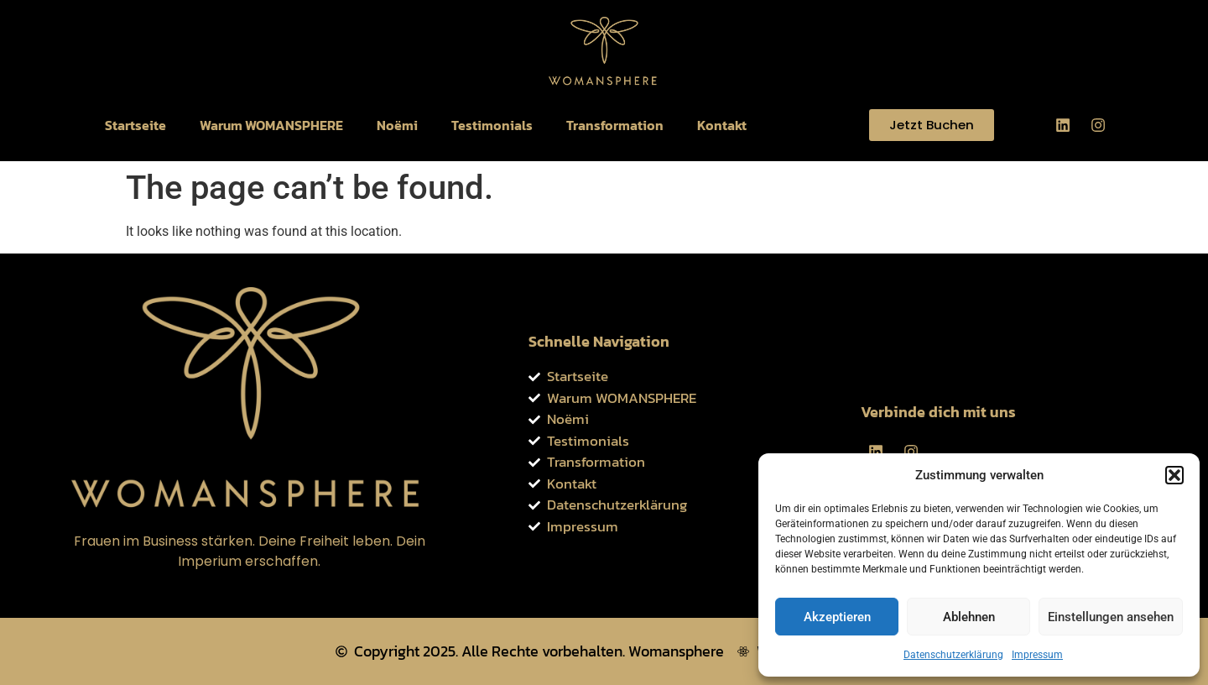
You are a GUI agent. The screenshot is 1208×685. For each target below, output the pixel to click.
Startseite (135, 125)
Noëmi (397, 125)
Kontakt (722, 125)
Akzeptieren (837, 617)
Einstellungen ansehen (1111, 617)
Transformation (615, 125)
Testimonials (492, 125)
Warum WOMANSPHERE (271, 125)
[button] (1174, 475)
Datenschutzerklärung (953, 655)
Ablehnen (969, 617)
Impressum (1037, 655)
